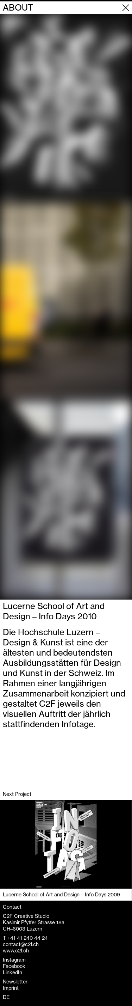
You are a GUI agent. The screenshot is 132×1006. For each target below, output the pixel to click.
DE (6, 997)
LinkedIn (12, 972)
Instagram (14, 960)
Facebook (14, 966)
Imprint (11, 988)
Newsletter (15, 982)
